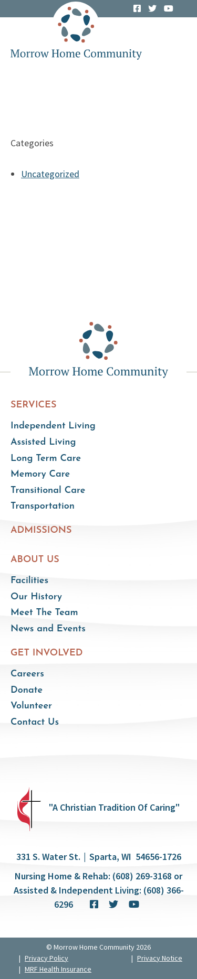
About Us (35, 560)
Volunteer (31, 706)
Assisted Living (43, 442)
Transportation (43, 506)
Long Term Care (46, 459)
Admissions (41, 530)
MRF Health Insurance (58, 969)
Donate (27, 690)
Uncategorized (50, 174)
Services (33, 405)
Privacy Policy (46, 958)
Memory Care (40, 474)
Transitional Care (48, 491)
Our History (36, 597)
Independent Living (53, 426)
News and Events (48, 629)
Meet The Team (44, 613)
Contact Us (35, 722)
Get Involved (47, 653)
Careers (27, 674)
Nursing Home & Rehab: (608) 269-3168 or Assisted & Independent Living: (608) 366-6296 (99, 890)
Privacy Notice (159, 958)
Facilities (29, 581)
